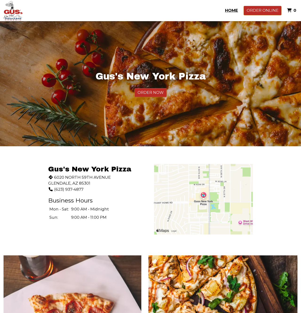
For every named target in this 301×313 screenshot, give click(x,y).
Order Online (262, 10)
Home (231, 10)
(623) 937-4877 (65, 189)
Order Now (151, 92)
